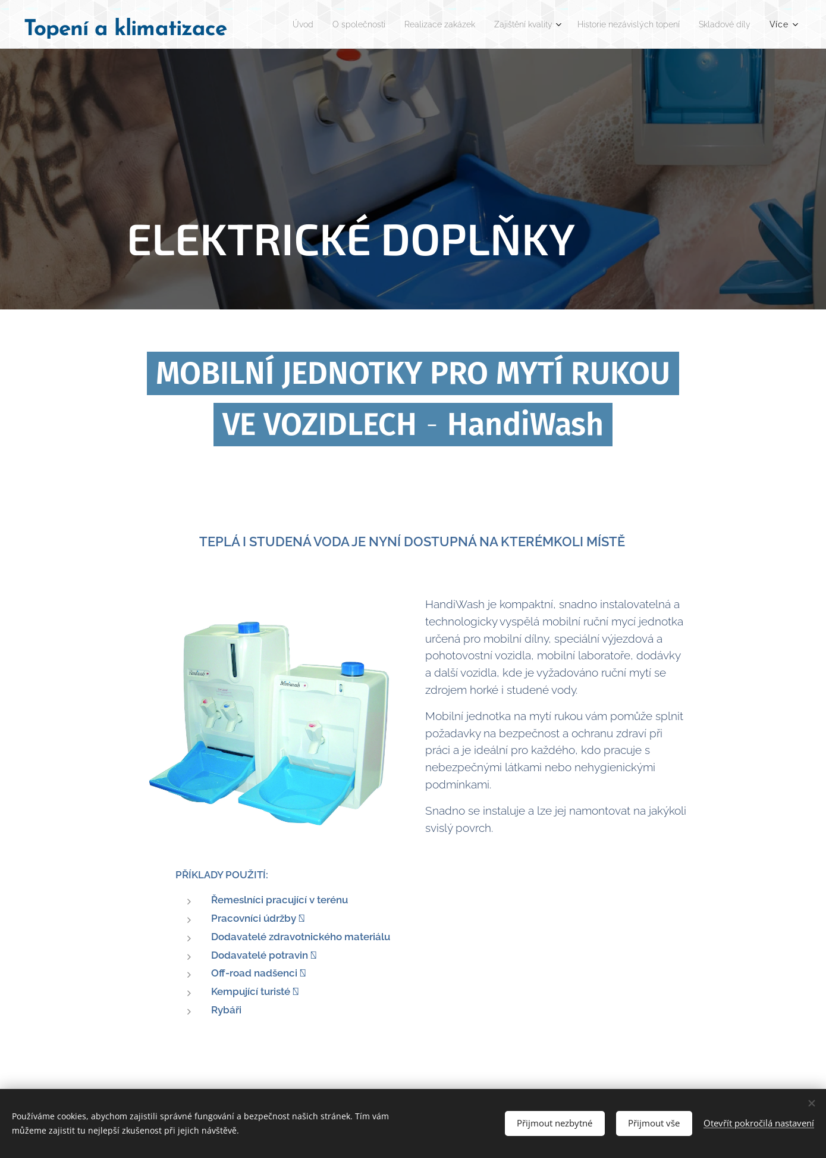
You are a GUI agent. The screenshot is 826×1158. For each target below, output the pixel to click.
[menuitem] (335, 24)
